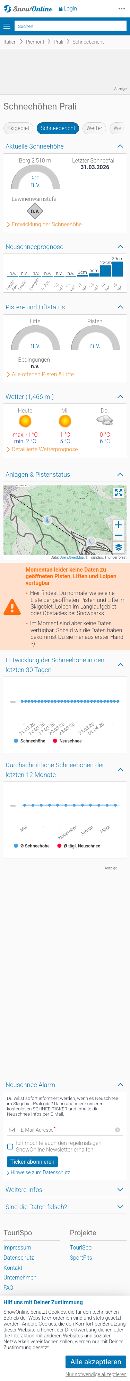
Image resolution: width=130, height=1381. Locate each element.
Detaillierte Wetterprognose (45, 449)
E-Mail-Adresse (38, 1130)
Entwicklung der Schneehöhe (47, 224)
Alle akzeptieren (95, 1362)
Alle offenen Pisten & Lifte (43, 374)
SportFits (81, 1257)
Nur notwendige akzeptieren (96, 1375)
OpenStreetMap (72, 557)
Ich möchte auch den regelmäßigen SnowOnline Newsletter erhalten (59, 1146)
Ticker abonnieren (32, 1162)
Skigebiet (18, 128)
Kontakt (12, 1268)
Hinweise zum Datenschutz (40, 1172)
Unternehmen (19, 1277)
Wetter (94, 128)
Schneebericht (58, 128)
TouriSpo (81, 1247)
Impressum (17, 1247)
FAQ (8, 1287)
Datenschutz (18, 1257)
